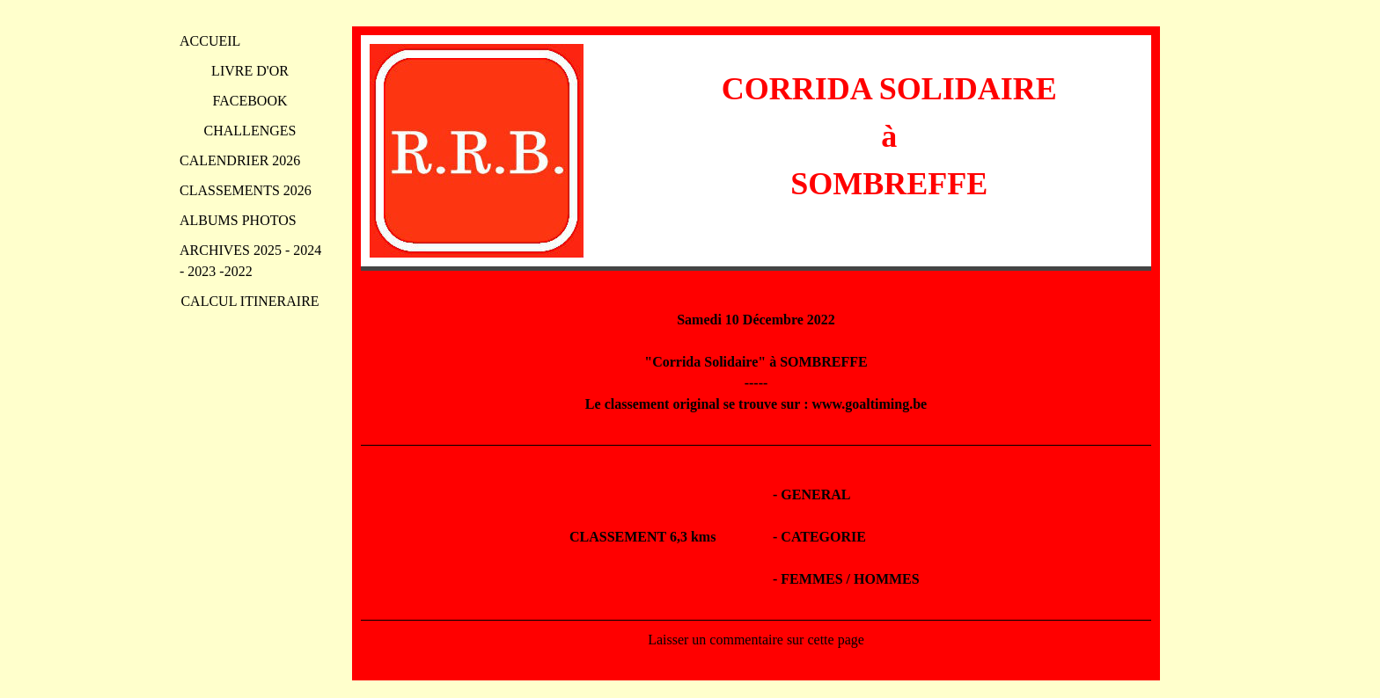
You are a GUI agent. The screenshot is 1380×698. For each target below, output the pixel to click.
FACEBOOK (249, 100)
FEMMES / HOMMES (850, 578)
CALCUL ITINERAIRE (249, 301)
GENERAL (815, 494)
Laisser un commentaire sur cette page (756, 639)
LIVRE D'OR (250, 70)
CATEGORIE (823, 536)
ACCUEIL (210, 40)
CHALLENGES (250, 130)
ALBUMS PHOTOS (238, 220)
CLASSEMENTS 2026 (246, 190)
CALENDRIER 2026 (240, 160)
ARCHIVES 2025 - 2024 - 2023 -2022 (250, 261)
